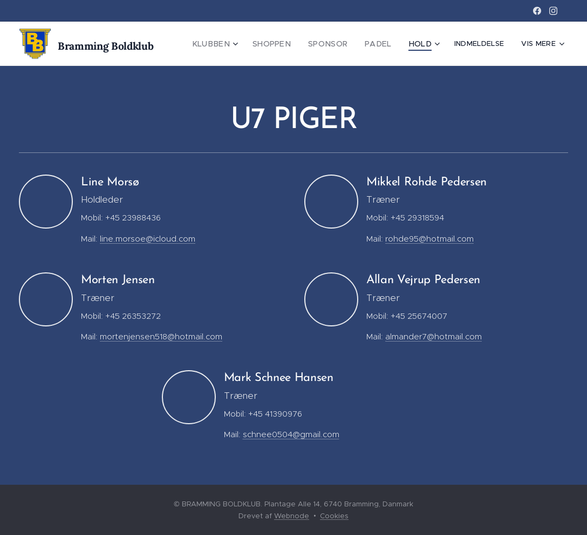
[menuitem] (229, 43)
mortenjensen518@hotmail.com (161, 336)
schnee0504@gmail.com (291, 434)
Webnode (291, 515)
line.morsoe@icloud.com (147, 238)
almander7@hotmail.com (433, 336)
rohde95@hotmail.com (429, 238)
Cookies (334, 515)
